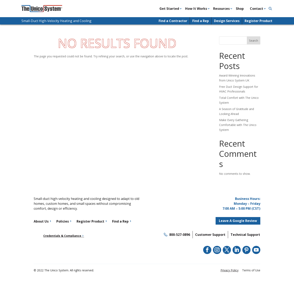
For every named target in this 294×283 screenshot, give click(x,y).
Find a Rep (200, 21)
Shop (240, 8)
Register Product (258, 21)
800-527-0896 (179, 234)
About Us (41, 221)
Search (253, 40)
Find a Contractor (173, 21)
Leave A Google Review (238, 220)
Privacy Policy (229, 270)
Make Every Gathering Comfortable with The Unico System (237, 125)
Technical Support (245, 234)
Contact (256, 8)
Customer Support (210, 234)
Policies (62, 221)
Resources (221, 8)
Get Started (169, 8)
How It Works (196, 8)
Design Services (226, 21)
